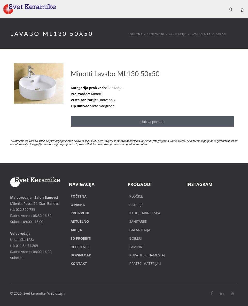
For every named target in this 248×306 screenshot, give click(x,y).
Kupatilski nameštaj (147, 255)
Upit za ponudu (152, 121)
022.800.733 (25, 209)
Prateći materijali (145, 263)
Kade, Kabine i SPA (144, 213)
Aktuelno (80, 221)
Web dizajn (56, 293)
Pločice (136, 196)
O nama (78, 204)
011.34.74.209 (27, 245)
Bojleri (135, 238)
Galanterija (139, 230)
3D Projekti (81, 238)
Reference (80, 247)
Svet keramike (34, 293)
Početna (135, 34)
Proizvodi (156, 34)
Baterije (136, 204)
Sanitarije (177, 34)
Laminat (136, 247)
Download (81, 255)
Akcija (76, 230)
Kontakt (79, 263)
